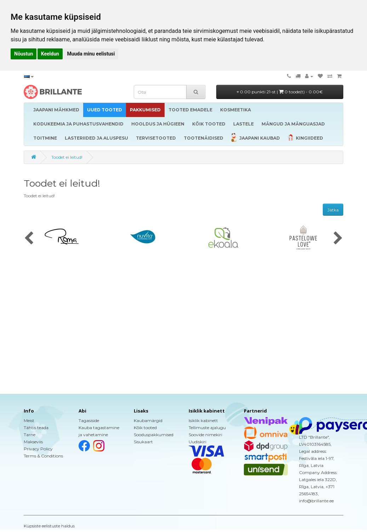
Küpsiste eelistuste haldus (49, 525)
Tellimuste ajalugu (207, 427)
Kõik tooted (145, 427)
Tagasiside (89, 420)
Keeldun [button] (50, 54)
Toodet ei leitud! (66, 157)
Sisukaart (143, 441)
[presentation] (29, 238)
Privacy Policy (38, 448)
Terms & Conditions (43, 455)
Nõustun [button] (23, 54)
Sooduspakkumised (153, 434)
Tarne (29, 434)
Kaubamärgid (148, 420)
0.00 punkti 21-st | (280, 91)
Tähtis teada (36, 427)
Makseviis (33, 441)
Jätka (333, 209)
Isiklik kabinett (203, 420)
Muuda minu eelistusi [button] (91, 54)
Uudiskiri (197, 441)
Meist (29, 420)
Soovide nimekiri (205, 434)
